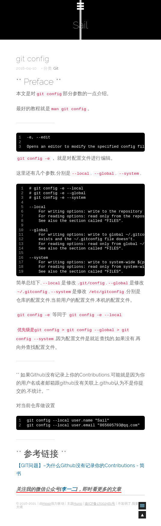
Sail (80, 25)
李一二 (68, 489)
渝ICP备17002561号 (100, 503)
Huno (78, 503)
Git (56, 68)
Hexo (47, 503)
